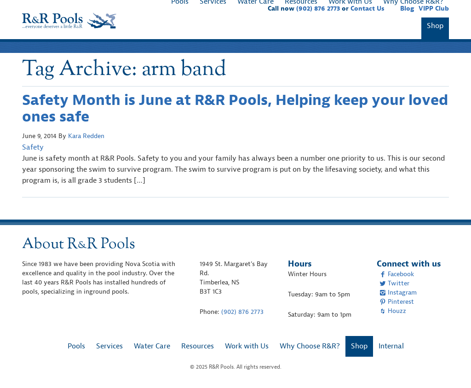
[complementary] (450, 367)
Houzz (392, 311)
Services (109, 346)
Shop (435, 25)
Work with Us (247, 346)
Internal (391, 346)
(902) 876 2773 (242, 312)
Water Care (152, 346)
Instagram (398, 292)
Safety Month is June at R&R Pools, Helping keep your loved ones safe (235, 108)
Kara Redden (86, 136)
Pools (76, 346)
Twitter (394, 283)
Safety (33, 147)
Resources (197, 346)
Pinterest (396, 302)
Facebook (396, 274)
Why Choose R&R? (310, 346)
